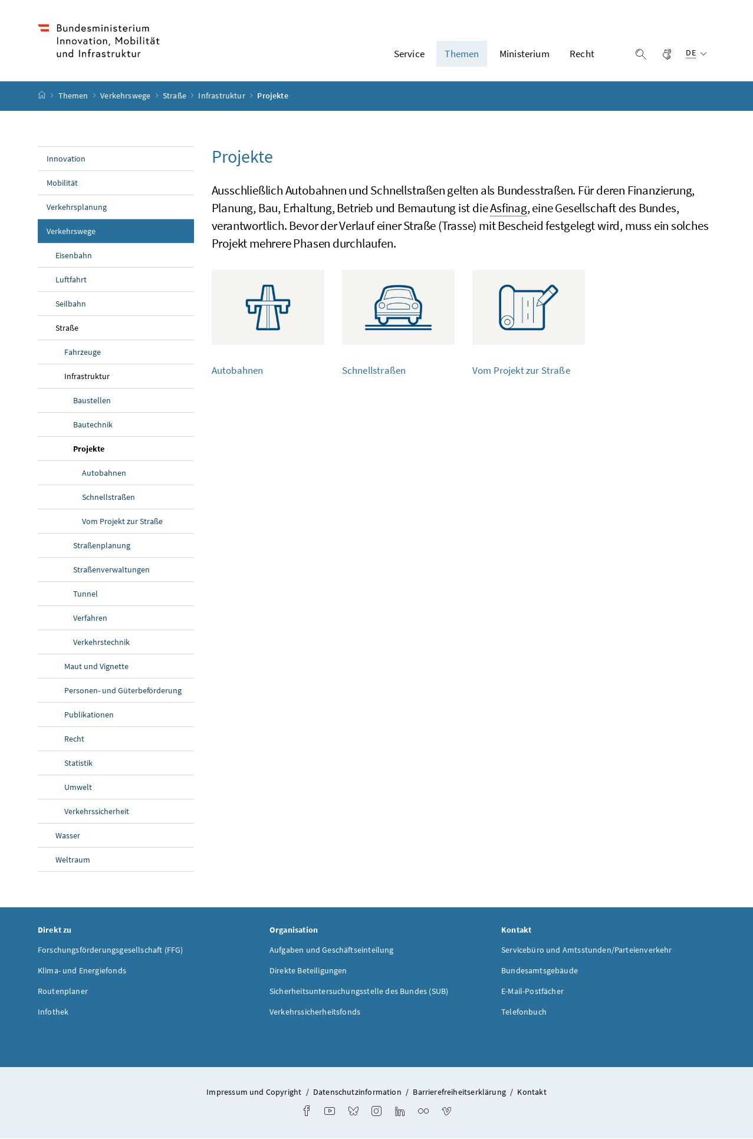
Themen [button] (462, 53)
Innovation (66, 158)
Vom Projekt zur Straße (122, 521)
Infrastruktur (222, 96)
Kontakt (531, 1092)
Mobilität (62, 182)
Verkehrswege (126, 96)
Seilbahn (70, 303)
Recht (74, 738)
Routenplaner (63, 991)
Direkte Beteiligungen (308, 970)
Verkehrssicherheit (96, 811)
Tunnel (85, 593)
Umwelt (78, 787)
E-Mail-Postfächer (532, 991)
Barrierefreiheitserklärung (459, 1092)
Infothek (53, 1011)
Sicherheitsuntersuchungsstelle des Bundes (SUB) (358, 991)
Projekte (116, 448)
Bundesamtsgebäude (539, 970)
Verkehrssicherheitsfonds (314, 1011)
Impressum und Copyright (253, 1092)
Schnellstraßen (108, 497)
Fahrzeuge (82, 352)
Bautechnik (93, 424)
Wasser (67, 835)
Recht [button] (582, 53)
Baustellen (92, 400)
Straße (175, 96)
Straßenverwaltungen (111, 569)
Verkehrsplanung (77, 207)
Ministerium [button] (524, 53)
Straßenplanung (101, 545)
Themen (74, 96)
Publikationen (89, 714)
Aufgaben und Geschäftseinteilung (331, 949)
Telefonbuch (524, 1011)
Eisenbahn (73, 255)
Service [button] (409, 53)
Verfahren (90, 618)
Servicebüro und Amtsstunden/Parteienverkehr (586, 949)
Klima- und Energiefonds (82, 970)
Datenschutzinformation (357, 1092)
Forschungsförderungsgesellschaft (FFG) (110, 949)
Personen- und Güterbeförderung (123, 690)
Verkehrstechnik (101, 642)
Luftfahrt (71, 279)
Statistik (78, 763)
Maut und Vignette (96, 666)
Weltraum (72, 859)
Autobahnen (104, 473)
